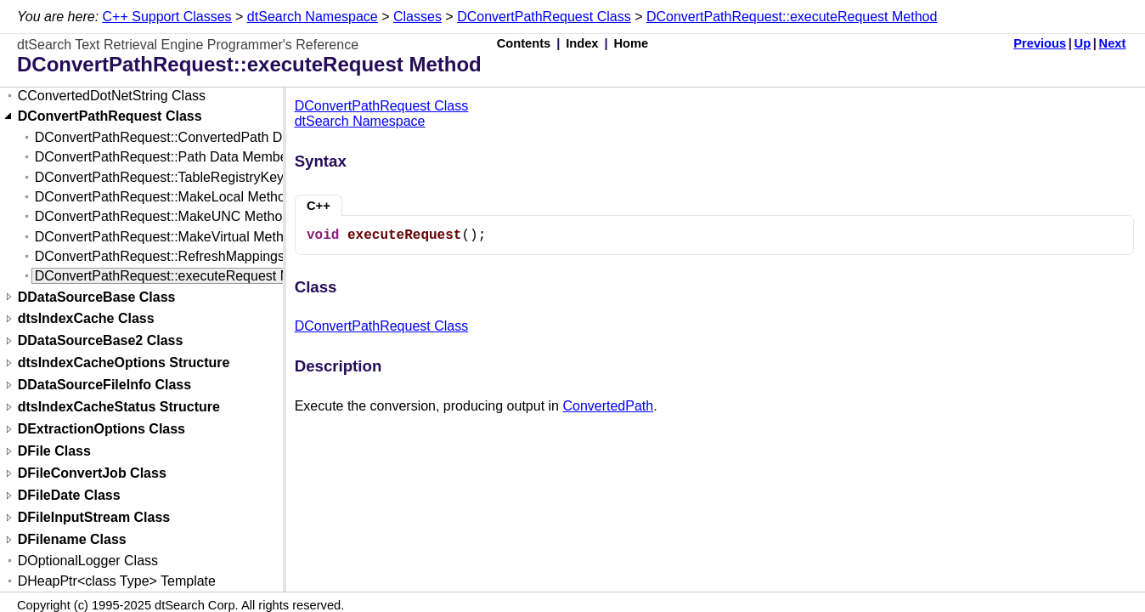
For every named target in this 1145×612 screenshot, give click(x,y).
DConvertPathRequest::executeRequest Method (791, 16)
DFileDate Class (69, 496)
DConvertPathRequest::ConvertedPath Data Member (195, 137)
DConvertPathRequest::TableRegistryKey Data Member (202, 177)
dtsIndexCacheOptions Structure (124, 363)
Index (582, 43)
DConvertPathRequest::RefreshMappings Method (184, 256)
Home (631, 43)
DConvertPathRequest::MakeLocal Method (164, 197)
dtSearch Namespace (312, 16)
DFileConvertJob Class (92, 474)
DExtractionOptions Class (101, 429)
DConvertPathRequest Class (544, 16)
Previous (1039, 43)
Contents (524, 43)
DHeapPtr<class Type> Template (117, 581)
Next (1112, 43)
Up (1082, 43)
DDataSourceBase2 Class (100, 341)
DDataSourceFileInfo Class (105, 385)
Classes (417, 16)
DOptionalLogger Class (88, 560)
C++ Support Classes (167, 16)
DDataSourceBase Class (97, 297)
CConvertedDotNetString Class (112, 95)
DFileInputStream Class (94, 518)
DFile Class (54, 452)
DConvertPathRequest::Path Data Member (163, 157)
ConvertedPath (607, 406)
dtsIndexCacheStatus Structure (119, 407)
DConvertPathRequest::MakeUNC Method (162, 216)
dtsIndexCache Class (86, 319)
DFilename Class (72, 540)
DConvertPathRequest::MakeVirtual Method (167, 237)
